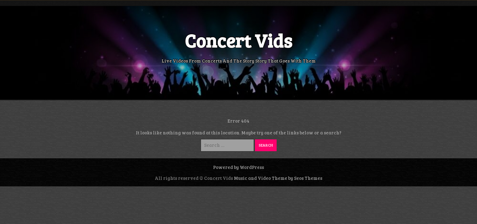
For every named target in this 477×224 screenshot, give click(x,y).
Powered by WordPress (238, 167)
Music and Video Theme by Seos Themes (278, 178)
